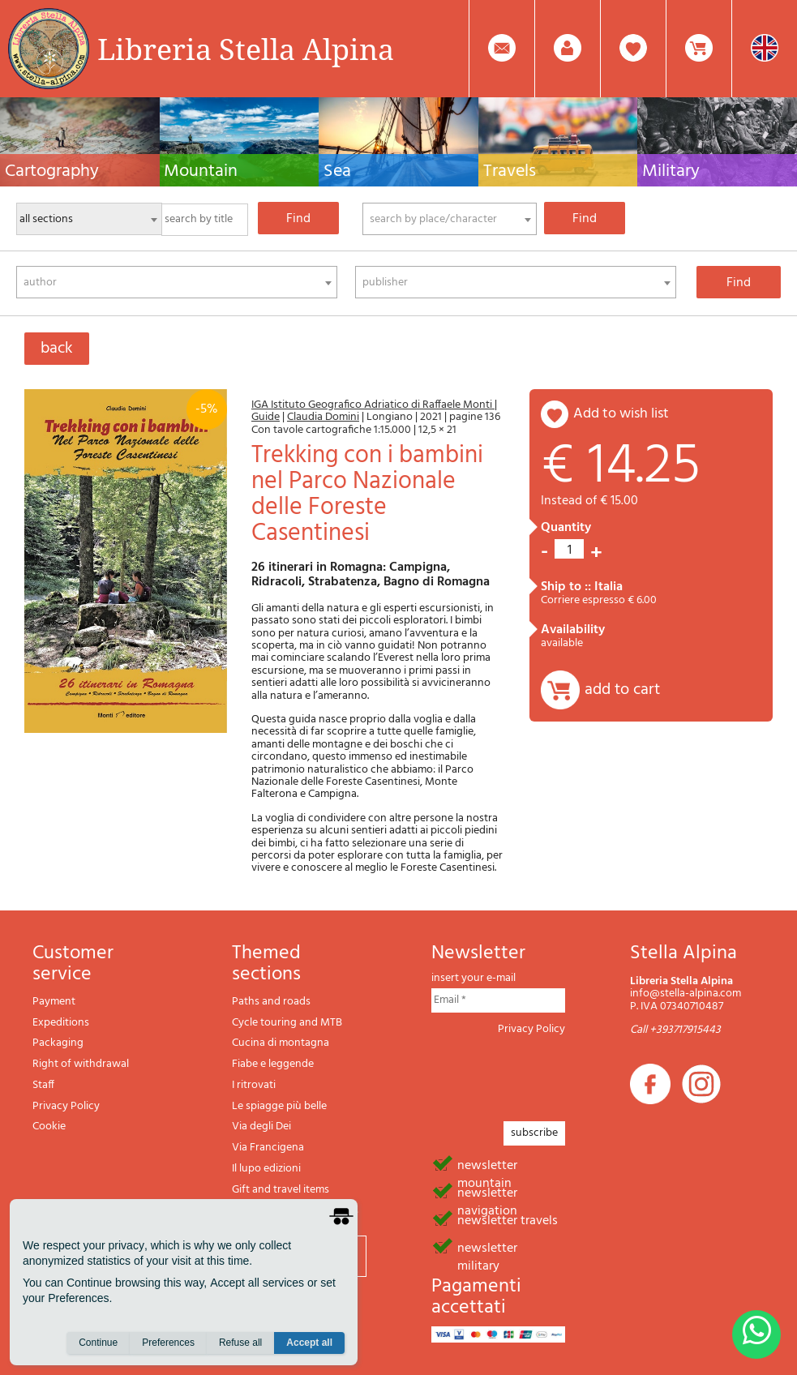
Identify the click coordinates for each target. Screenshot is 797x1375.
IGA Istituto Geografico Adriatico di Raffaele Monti (373, 405)
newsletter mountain (487, 1164)
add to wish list (621, 414)
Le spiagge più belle (279, 1106)
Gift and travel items (280, 1189)
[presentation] (554, 1073)
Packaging (58, 1043)
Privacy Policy (66, 1106)
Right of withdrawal (80, 1064)
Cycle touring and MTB (287, 1022)
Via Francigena (268, 1147)
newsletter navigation (487, 1192)
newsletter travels (507, 1219)
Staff (43, 1085)
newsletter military (487, 1247)
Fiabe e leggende (273, 1064)
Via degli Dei (261, 1126)
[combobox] (449, 219)
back (57, 349)
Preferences (168, 1343)
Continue (98, 1343)
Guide (265, 417)
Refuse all (240, 1343)
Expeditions (60, 1022)
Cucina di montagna (280, 1043)
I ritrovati (254, 1085)
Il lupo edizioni (266, 1168)
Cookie (49, 1126)
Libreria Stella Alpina (245, 48)
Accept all (309, 1343)
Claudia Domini (323, 417)
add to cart (622, 690)
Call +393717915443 (675, 1030)
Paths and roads (271, 1001)
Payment (53, 1001)
